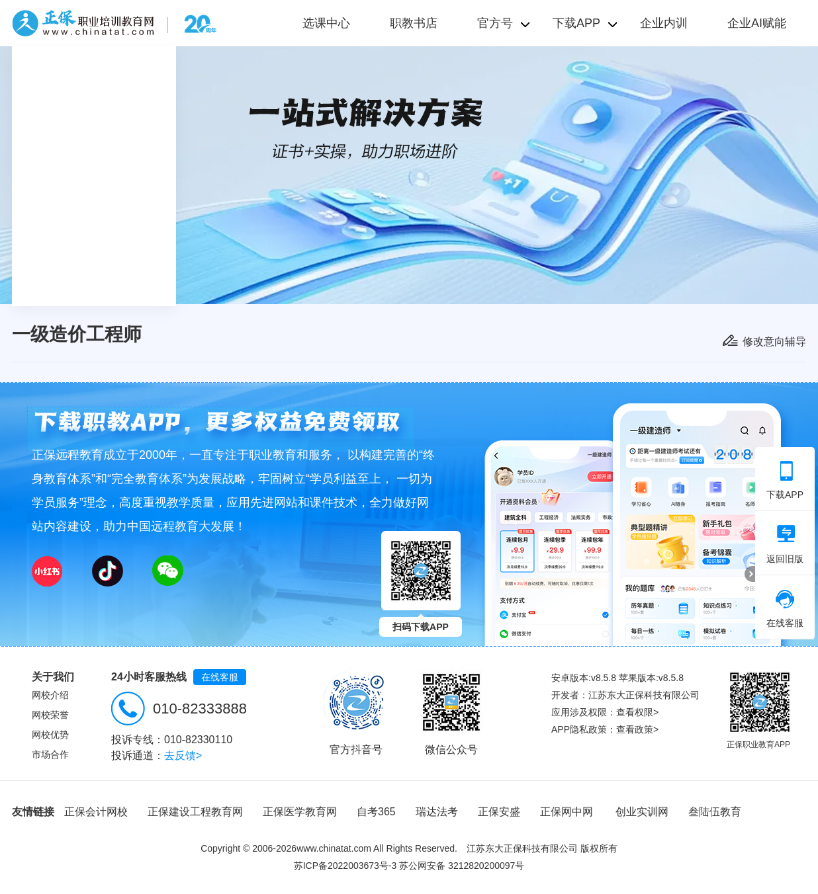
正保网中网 (566, 811)
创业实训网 (641, 811)
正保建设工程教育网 (195, 811)
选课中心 (326, 23)
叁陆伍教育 (714, 811)
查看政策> (637, 729)
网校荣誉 (50, 715)
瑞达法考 (437, 811)
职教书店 (413, 23)
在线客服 (219, 677)
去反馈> (183, 755)
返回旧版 (784, 544)
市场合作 (50, 754)
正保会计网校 (96, 811)
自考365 (376, 811)
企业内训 (664, 23)
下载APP (784, 480)
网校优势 (50, 734)
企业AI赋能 (756, 23)
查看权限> (637, 712)
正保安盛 (499, 811)
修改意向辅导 (774, 341)
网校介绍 (50, 695)
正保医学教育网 (300, 811)
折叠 (750, 574)
